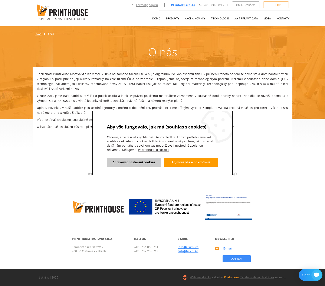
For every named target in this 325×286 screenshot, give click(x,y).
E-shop (276, 5)
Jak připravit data (246, 18)
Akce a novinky (195, 18)
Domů (156, 18)
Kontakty (283, 18)
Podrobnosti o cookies (153, 150)
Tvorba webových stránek (257, 277)
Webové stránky (200, 277)
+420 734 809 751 (213, 5)
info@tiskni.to (183, 5)
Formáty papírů (144, 5)
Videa (267, 18)
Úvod (38, 34)
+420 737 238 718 (146, 251)
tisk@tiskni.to (188, 251)
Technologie (220, 18)
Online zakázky (245, 5)
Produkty (172, 18)
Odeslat (236, 258)
